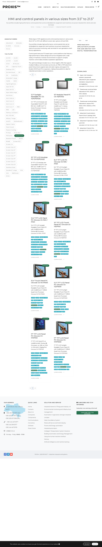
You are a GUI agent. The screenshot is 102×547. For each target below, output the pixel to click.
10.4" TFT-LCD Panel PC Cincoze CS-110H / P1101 (39, 245)
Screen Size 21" (11, 161)
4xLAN (16, 60)
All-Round (16, 63)
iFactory (46, 439)
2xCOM (8, 58)
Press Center (89, 7)
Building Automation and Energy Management (58, 434)
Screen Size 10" (11, 147)
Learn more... (36, 134)
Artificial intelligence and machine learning (56, 442)
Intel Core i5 (10, 104)
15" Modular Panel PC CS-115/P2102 (58, 96)
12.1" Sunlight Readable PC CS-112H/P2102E (37, 97)
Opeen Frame (10, 124)
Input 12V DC (10, 86)
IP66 (7, 109)
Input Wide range (11, 92)
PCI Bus (8, 132)
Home (40, 7)
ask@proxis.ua (10, 431)
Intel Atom (9, 95)
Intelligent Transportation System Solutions (57, 431)
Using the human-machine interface (55, 436)
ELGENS (8, 46)
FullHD (8, 81)
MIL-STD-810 (10, 115)
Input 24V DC (10, 89)
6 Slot (8, 63)
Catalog (80, 7)
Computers (31, 415)
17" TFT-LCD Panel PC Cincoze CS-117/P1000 (38, 383)
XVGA (8, 176)
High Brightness (11, 84)
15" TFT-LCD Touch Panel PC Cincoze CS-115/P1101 (58, 245)
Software (30, 425)
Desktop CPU (10, 69)
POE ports (9, 135)
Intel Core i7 (10, 107)
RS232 (21, 138)
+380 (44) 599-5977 (11, 424)
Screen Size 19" (11, 158)
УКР (86, 40)
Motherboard (18, 121)
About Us (55, 7)
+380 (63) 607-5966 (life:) (13, 418)
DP (19, 72)
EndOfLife (14, 75)
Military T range (11, 118)
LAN (13, 109)
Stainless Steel (10, 167)
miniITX (8, 121)
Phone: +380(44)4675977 (9, 1)
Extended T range (11, 78)
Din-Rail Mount (10, 72)
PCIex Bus (17, 132)
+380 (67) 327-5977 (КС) (13, 413)
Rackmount (19, 135)
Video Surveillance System (52, 420)
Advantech (9, 43)
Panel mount (10, 127)
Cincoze (16, 46)
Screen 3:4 (9, 144)
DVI (7, 75)
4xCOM (8, 60)
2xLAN (16, 58)
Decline (86, 544)
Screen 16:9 (16, 141)
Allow (95, 544)
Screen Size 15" (11, 153)
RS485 (8, 141)
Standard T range (11, 170)
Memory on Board (11, 112)
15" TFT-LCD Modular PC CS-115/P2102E (39, 170)
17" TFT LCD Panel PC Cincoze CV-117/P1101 (57, 376)
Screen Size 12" (11, 150)
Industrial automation (50, 428)
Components (32, 417)
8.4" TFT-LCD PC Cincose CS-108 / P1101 (57, 173)
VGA (21, 170)
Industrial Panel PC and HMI (63, 27)
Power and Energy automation (53, 425)
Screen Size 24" (11, 164)
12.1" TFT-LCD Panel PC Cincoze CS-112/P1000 (38, 321)
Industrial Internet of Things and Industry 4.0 (57, 406)
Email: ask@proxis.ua (23, 1)
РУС (80, 40)
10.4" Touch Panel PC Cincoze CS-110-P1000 (58, 313)
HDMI (15, 81)
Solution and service (68, 7)
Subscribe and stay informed (87, 413)
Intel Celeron (10, 98)
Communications (33, 420)
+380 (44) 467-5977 (12, 422)
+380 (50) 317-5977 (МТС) (13, 415)
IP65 (18, 107)
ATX (7, 66)
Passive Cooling (11, 130)
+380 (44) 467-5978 (11, 427)
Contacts (47, 7)
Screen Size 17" (11, 155)
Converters (31, 423)
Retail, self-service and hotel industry (55, 423)
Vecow (8, 48)
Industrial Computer (48, 27)
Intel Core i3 (10, 101)
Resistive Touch (11, 138)
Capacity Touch (16, 66)
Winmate (19, 43)
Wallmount (15, 173)
